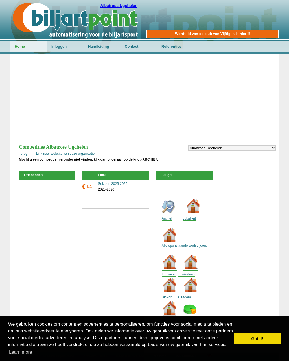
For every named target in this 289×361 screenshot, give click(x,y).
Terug (23, 154)
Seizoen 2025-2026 (112, 184)
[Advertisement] (144, 101)
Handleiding (98, 46)
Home (20, 46)
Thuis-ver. (169, 274)
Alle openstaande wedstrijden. (184, 246)
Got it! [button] (257, 338)
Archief (167, 218)
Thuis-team (186, 274)
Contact (131, 46)
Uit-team (184, 297)
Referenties (171, 46)
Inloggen (59, 46)
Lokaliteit (189, 218)
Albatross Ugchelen (118, 5)
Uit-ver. (167, 297)
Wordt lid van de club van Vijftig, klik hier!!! (212, 34)
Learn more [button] (20, 352)
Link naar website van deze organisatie (65, 154)
